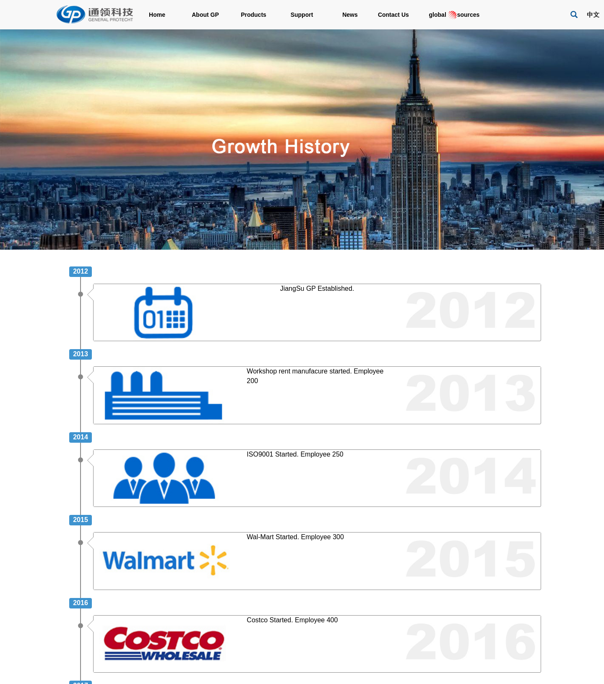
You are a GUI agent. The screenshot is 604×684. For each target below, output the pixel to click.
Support (302, 14)
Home (157, 14)
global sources (450, 15)
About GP (205, 14)
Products (253, 14)
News (350, 14)
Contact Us (398, 14)
